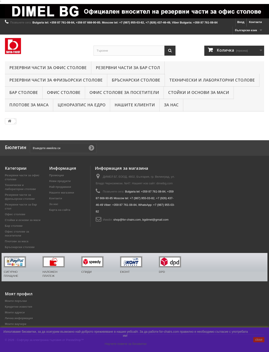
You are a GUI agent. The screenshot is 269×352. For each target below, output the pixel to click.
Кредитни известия (18, 306)
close (259, 339)
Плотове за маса (29, 104)
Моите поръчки (16, 301)
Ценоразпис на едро (81, 104)
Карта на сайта (59, 210)
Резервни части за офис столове (48, 67)
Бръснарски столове (136, 80)
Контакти (255, 22)
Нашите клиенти (135, 104)
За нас (171, 104)
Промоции (56, 175)
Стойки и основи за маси (198, 92)
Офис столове (63, 92)
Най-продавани (60, 187)
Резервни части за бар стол (128, 67)
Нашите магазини (61, 192)
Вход (240, 22)
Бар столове (23, 92)
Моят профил (19, 293)
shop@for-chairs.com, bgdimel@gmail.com (141, 219)
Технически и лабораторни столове (212, 80)
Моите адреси (15, 312)
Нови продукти (60, 181)
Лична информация (19, 318)
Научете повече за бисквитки (126, 344)
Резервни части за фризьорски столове (56, 80)
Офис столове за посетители (124, 92)
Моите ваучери (15, 324)
